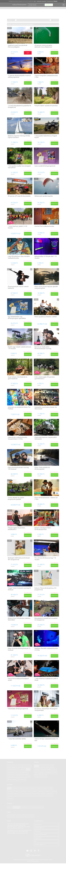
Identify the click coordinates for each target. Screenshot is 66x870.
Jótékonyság (26, 781)
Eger (48, 771)
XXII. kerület (50, 800)
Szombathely (37, 781)
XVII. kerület (16, 800)
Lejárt (27, 53)
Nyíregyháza (49, 775)
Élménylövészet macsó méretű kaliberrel (18, 289)
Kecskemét (37, 775)
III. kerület (26, 794)
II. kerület (20, 794)
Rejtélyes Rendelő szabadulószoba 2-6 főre (46, 654)
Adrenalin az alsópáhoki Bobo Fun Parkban (19, 411)
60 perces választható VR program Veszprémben (45, 714)
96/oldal (47, 762)
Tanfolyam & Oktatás (24, 778)
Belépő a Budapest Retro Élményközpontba (42, 532)
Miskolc (43, 775)
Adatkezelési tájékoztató (46, 833)
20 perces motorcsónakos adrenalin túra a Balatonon (43, 46)
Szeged (41, 778)
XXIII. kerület (10, 804)
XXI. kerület (43, 800)
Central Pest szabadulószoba (44, 228)
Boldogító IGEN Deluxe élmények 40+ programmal (19, 563)
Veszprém (44, 781)
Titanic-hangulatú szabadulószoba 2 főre (46, 76)
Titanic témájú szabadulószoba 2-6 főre (46, 745)
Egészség (29, 771)
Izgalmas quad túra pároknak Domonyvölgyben (17, 46)
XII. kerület (35, 797)
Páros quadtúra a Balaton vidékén (45, 319)
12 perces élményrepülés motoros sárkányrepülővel (19, 76)
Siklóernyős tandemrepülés (43, 197)
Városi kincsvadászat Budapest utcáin (18, 684)
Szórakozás (10, 778)
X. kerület (22, 797)
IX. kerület (16, 797)
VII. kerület (50, 794)
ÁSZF (35, 1)
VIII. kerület (10, 797)
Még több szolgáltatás (12, 785)
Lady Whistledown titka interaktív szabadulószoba (19, 259)
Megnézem (54, 53)
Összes (9, 771)
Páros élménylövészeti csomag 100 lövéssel (18, 471)
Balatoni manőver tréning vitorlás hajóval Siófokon (19, 137)
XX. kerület (37, 800)
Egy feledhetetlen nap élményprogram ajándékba (17, 319)
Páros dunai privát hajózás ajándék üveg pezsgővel (46, 289)
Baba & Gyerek (19, 781)
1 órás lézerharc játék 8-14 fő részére (17, 228)
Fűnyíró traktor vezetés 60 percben (46, 106)
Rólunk (51, 7)
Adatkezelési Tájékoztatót (41, 1)
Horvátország (20, 821)
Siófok (9, 821)
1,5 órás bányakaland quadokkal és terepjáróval (19, 107)
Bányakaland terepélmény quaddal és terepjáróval (45, 623)
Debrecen (42, 771)
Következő (34, 758)
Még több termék (22, 785)
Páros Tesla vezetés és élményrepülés (42, 471)
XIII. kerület (41, 797)
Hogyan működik (46, 843)
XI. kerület (28, 797)
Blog (48, 7)
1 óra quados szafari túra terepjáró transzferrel (19, 167)
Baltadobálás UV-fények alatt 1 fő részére (45, 259)
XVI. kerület (10, 800)
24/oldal (36, 762)
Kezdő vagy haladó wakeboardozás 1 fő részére (19, 350)
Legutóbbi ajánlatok (42, 7)
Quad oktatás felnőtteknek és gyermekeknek (17, 380)
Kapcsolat (56, 7)
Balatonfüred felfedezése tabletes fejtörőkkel (19, 623)
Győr (52, 771)
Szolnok (54, 778)
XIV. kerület (47, 797)
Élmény (28, 775)
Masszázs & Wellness (12, 775)
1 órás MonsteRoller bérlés (17, 744)
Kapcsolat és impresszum (46, 850)
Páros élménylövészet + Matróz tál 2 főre (45, 502)
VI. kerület (44, 794)
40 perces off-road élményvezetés (19, 197)
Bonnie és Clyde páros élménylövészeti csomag (42, 350)
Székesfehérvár (48, 778)
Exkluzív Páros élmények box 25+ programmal (45, 593)
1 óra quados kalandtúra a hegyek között (45, 137)
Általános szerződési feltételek (46, 840)
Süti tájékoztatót (50, 1)
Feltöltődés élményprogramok (18, 714)
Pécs (55, 775)
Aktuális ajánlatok (33, 7)
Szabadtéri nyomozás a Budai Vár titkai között (45, 411)
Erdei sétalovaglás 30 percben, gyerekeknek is (44, 380)
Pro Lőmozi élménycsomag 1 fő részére (45, 563)
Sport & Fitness (21, 775)
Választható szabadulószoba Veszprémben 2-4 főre (17, 441)
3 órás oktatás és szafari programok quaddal (16, 502)
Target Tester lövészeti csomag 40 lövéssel (19, 593)
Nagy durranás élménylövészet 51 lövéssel (19, 654)
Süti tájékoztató (46, 836)
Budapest (36, 771)
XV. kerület (54, 797)
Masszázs (27, 821)
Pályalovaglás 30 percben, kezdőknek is (16, 532)
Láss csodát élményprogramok (44, 167)
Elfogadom (55, 1)
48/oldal (41, 762)
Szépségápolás (22, 771)
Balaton (14, 821)
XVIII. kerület (23, 800)
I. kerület (14, 794)
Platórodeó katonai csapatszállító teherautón (45, 441)
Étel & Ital (14, 771)
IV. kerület (32, 794)
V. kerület (38, 794)
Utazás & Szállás (11, 781)
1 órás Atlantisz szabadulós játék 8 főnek (46, 684)
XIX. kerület (30, 800)
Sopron (36, 778)
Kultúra (16, 778)
